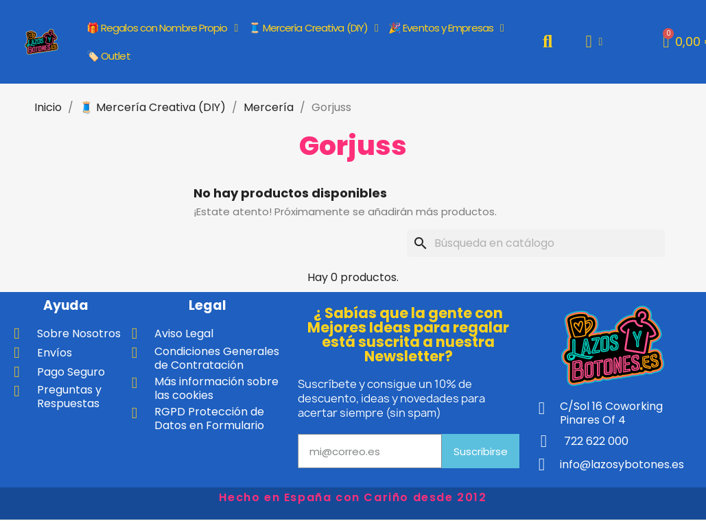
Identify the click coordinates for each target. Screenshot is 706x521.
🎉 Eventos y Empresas (446, 28)
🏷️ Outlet (108, 56)
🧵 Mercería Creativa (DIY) (313, 28)
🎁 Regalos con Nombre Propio (162, 28)
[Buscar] (536, 243)
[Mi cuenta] (594, 41)
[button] (548, 41)
